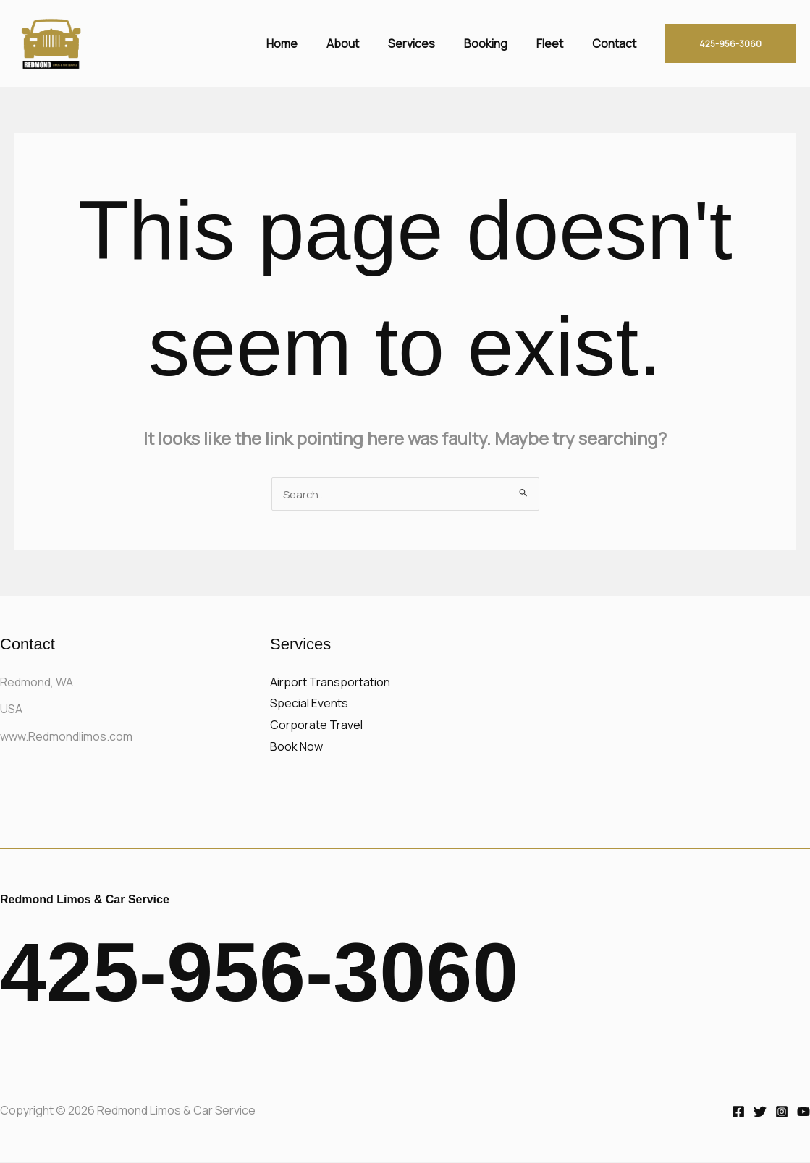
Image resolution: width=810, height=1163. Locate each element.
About (369, 43)
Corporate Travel (316, 726)
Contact (617, 43)
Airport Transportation (330, 683)
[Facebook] (738, 1113)
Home (313, 43)
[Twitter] (760, 1113)
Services (431, 43)
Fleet (558, 43)
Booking (500, 43)
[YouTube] (803, 1113)
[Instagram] (781, 1113)
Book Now (296, 748)
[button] (730, 43)
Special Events (309, 704)
